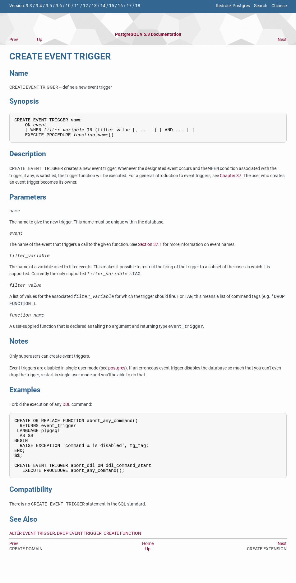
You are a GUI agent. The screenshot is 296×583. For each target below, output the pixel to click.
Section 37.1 (150, 250)
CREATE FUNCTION (122, 552)
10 (68, 5)
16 (120, 5)
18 (137, 5)
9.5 (49, 5)
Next (282, 39)
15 (111, 5)
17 (129, 5)
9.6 (59, 5)
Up (39, 39)
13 (94, 5)
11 (76, 5)
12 (85, 5)
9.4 (39, 5)
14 (102, 5)
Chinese (279, 5)
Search (260, 5)
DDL (66, 413)
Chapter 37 (230, 179)
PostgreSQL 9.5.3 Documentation (148, 34)
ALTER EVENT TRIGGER (32, 552)
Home (148, 562)
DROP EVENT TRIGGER (79, 552)
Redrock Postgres (233, 5)
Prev (13, 39)
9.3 (29, 5)
